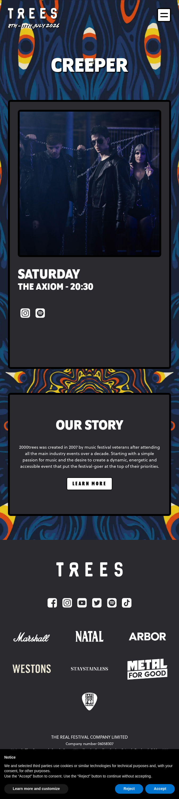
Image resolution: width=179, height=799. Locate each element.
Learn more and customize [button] (36, 789)
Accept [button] (160, 789)
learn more (89, 484)
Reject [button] (129, 789)
